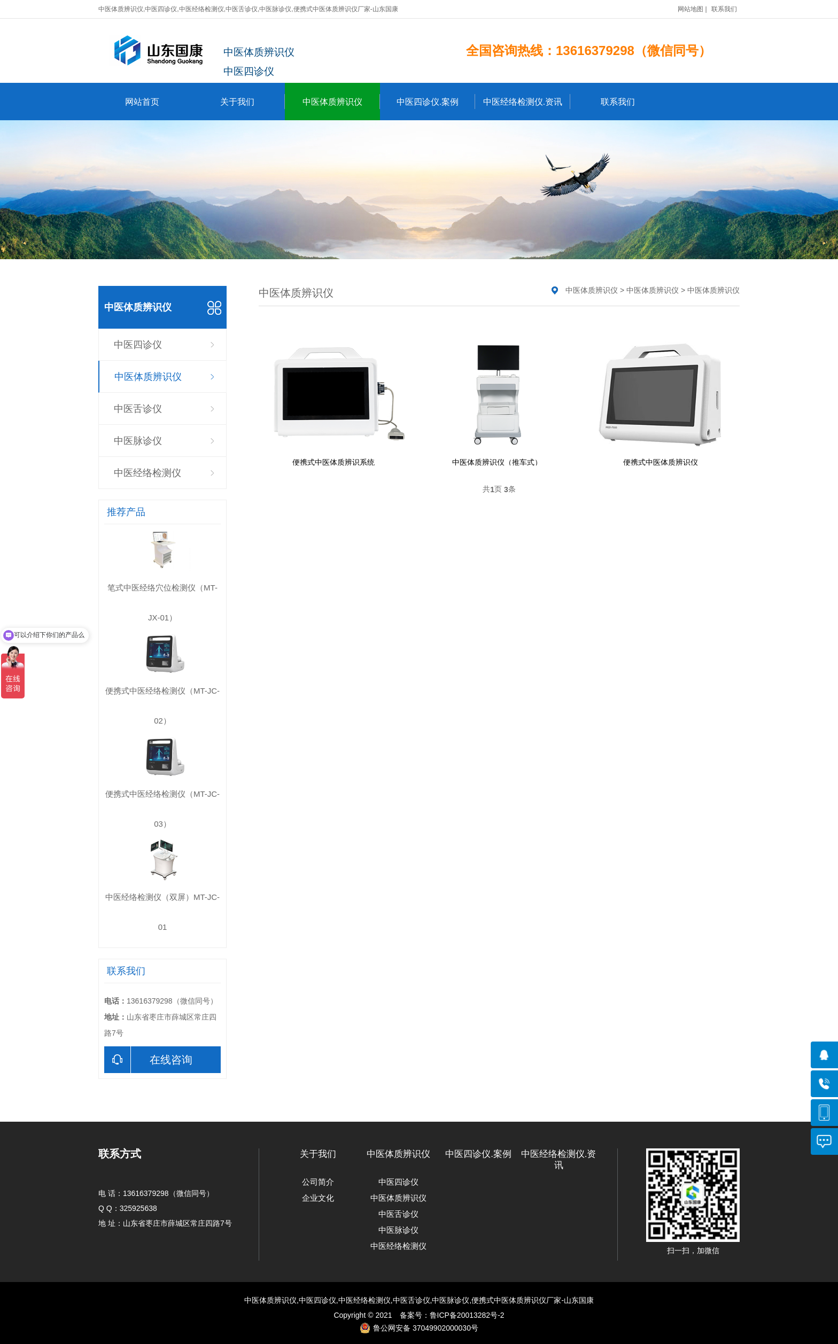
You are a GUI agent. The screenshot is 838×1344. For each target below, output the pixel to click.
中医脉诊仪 (138, 441)
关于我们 (252, 101)
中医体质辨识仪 (341, 101)
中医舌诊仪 (138, 408)
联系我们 (724, 9)
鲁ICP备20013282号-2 (467, 1315)
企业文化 (318, 1197)
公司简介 (318, 1181)
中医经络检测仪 (147, 473)
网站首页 (142, 101)
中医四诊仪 (138, 344)
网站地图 (690, 9)
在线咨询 (148, 1059)
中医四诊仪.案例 (436, 101)
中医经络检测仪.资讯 (526, 101)
